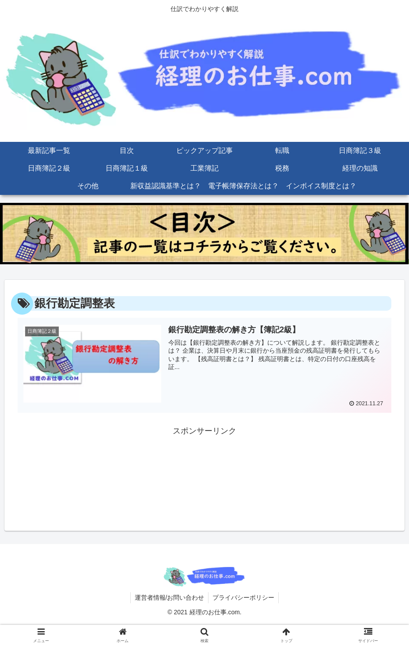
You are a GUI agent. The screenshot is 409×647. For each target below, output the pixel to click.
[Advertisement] (204, 459)
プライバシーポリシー (244, 597)
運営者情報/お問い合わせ (169, 597)
